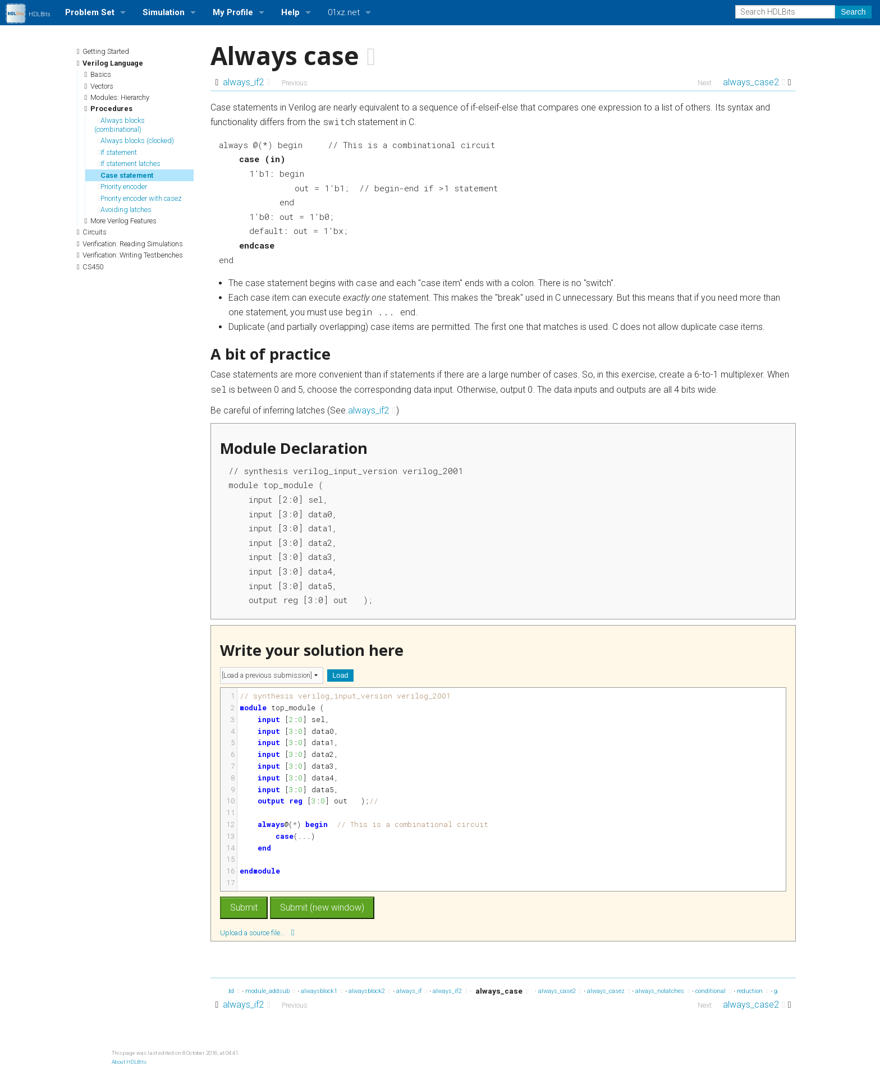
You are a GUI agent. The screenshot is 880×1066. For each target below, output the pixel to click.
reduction (752, 991)
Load (340, 675)
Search (853, 11)
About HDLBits (129, 1062)
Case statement (126, 175)
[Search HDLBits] (785, 12)
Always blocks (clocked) (136, 140)
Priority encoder (123, 186)
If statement (118, 152)
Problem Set (89, 12)
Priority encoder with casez (140, 198)
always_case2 (754, 82)
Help (290, 12)
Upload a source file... (257, 932)
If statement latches (129, 163)
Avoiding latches (125, 209)
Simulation (164, 12)
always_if (412, 991)
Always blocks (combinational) (119, 124)
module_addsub (270, 991)
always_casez (608, 991)
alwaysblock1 (322, 991)
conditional (713, 991)
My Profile (233, 12)
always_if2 (247, 82)
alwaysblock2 (370, 991)
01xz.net (344, 12)
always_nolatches (662, 991)
